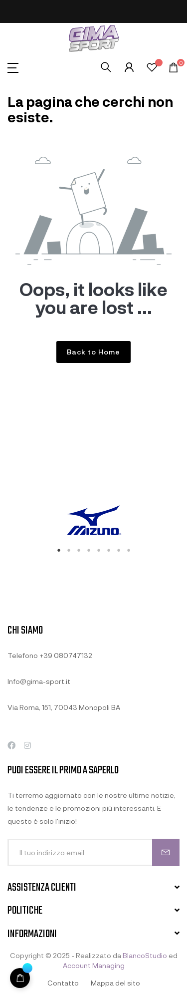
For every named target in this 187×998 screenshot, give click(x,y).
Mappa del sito (115, 983)
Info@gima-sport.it (38, 681)
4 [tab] (89, 550)
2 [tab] (69, 550)
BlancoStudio (145, 955)
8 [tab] (129, 550)
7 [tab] (119, 550)
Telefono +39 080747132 (49, 655)
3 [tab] (79, 550)
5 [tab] (99, 550)
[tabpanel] (93, 521)
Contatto (63, 983)
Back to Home (93, 351)
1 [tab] (59, 550)
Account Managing (94, 965)
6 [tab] (109, 550)
